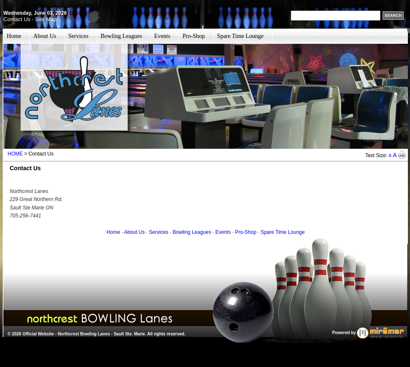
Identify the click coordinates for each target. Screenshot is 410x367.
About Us (44, 36)
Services (78, 36)
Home (14, 36)
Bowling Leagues (121, 36)
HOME (15, 154)
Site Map (45, 19)
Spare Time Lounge (240, 36)
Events (162, 36)
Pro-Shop (193, 36)
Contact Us (16, 19)
